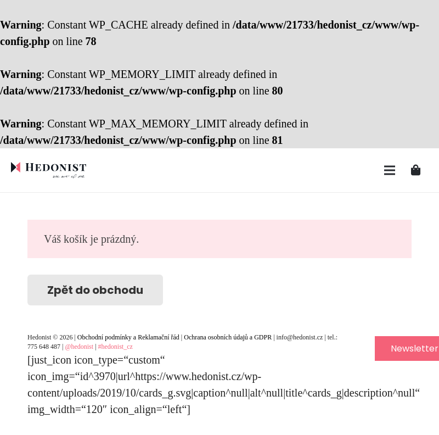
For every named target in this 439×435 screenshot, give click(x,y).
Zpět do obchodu (95, 290)
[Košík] (416, 170)
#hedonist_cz (115, 346)
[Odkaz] (48, 170)
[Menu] (389, 170)
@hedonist (79, 346)
